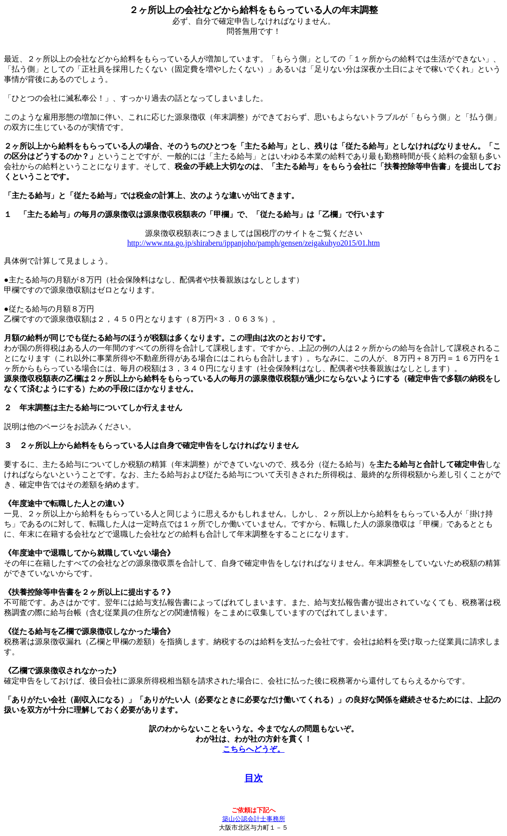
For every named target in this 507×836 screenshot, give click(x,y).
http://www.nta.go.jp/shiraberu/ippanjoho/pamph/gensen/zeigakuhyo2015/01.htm (253, 243)
